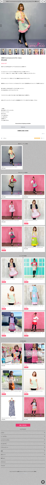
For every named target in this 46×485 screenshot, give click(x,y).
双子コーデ (3, 454)
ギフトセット (3, 461)
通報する (43, 133)
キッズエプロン (4, 443)
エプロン (2, 432)
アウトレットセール (4, 447)
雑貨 (2, 451)
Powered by (23, 473)
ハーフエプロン (4, 436)
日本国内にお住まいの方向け (23, 130)
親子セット (3, 458)
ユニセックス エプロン (5, 440)
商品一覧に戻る (23, 425)
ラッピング (3, 465)
